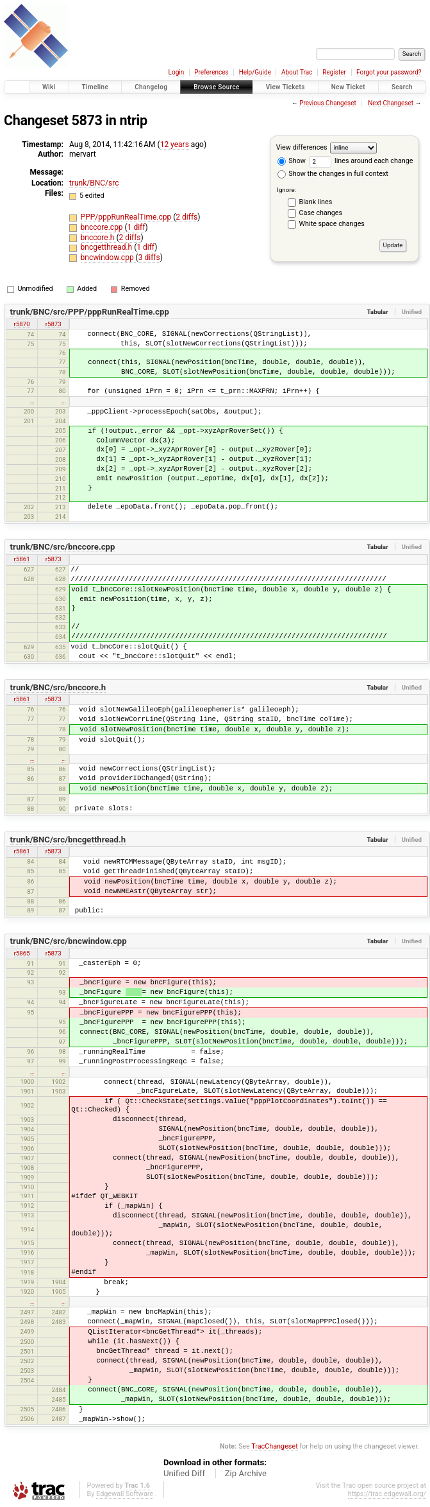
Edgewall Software (124, 1494)
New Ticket (348, 87)
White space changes (332, 224)
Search (402, 87)
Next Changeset (390, 103)
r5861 (22, 558)
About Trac (296, 72)
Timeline (95, 87)
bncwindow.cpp (108, 257)
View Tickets (285, 87)
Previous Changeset (327, 103)
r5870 (22, 323)
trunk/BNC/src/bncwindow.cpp (68, 941)
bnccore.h (99, 237)
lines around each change (361, 161)
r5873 (53, 323)
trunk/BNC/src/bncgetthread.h (68, 839)
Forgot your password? (389, 72)
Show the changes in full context (332, 174)
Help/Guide (255, 72)
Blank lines (316, 202)
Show (291, 161)
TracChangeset (274, 1446)
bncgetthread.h (108, 247)
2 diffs (186, 217)
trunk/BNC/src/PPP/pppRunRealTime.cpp (89, 312)
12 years (174, 144)
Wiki (49, 87)
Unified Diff (184, 1473)
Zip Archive (246, 1473)
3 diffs (149, 257)
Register (334, 72)
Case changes (321, 213)
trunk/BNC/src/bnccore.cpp (62, 547)
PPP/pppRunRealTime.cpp (127, 217)
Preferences (211, 72)
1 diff (136, 227)
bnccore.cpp (103, 227)
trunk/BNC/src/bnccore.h (58, 687)
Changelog (151, 87)
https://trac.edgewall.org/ (387, 1494)
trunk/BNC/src (94, 183)
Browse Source (217, 87)
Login (177, 72)
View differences (301, 147)
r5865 (22, 953)
